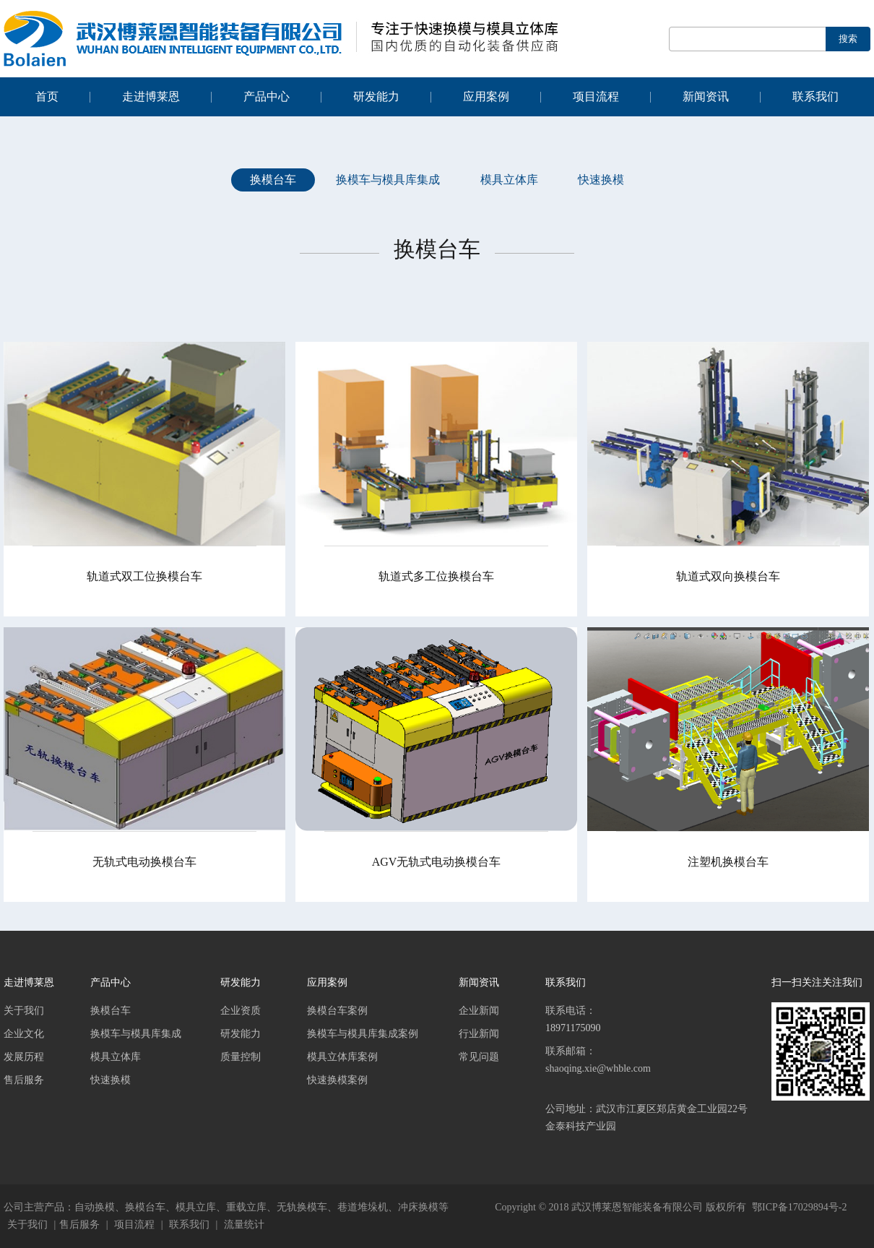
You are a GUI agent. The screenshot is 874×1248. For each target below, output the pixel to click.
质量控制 (240, 1056)
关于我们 (24, 1010)
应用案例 (486, 96)
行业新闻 (479, 1033)
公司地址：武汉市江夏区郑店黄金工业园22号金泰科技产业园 (646, 1117)
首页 (47, 96)
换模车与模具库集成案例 (362, 1033)
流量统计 (244, 1224)
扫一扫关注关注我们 (816, 982)
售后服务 (24, 1080)
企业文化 (24, 1033)
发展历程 (24, 1056)
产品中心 (266, 96)
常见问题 (479, 1056)
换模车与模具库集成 (388, 179)
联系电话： (647, 1021)
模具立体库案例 (342, 1056)
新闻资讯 (706, 96)
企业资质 (240, 1010)
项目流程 (596, 96)
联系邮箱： (647, 1070)
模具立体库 (509, 179)
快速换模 (601, 179)
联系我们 (815, 96)
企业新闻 (479, 1010)
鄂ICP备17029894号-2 (799, 1207)
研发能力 (376, 96)
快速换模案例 (337, 1080)
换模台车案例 (337, 1010)
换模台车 (273, 179)
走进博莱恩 (151, 96)
